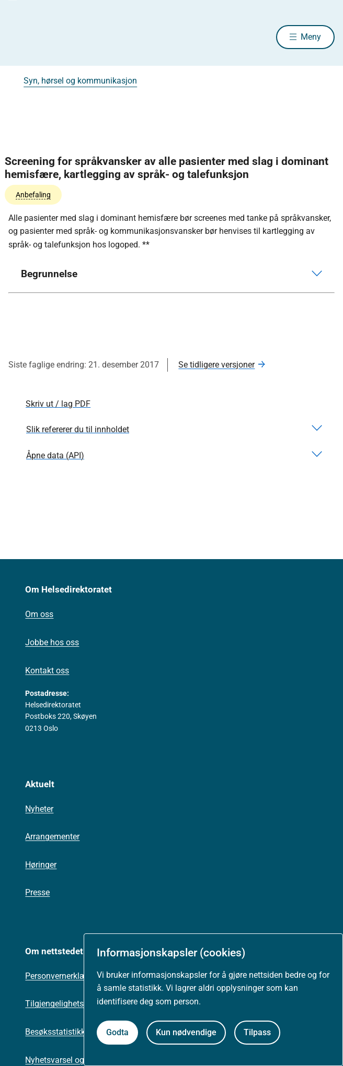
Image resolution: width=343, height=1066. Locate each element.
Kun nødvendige (186, 1032)
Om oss (39, 614)
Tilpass (257, 1032)
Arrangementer (52, 837)
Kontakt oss (47, 671)
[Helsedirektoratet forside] (20, 37)
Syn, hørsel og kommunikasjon (80, 81)
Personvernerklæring (63, 976)
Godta (117, 1032)
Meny (311, 37)
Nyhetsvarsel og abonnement (79, 1060)
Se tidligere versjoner (216, 365)
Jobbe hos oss (52, 642)
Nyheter (39, 809)
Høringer (40, 865)
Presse (37, 892)
